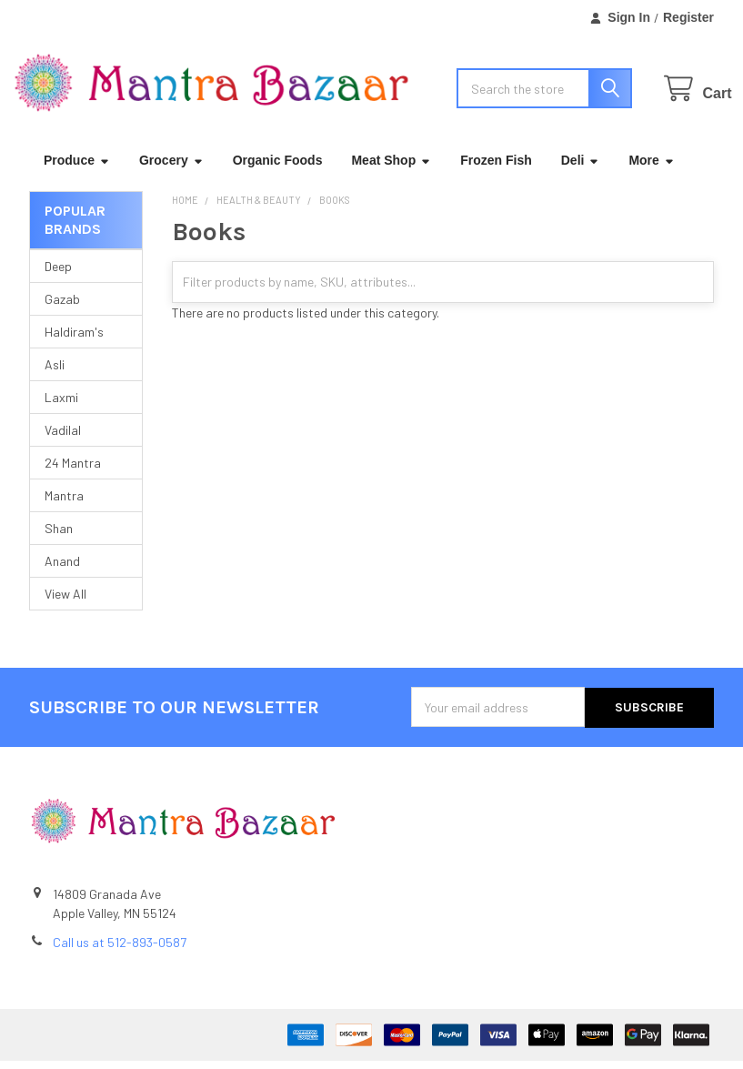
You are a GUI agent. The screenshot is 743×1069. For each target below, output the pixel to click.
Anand (62, 571)
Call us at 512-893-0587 (119, 950)
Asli (55, 374)
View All (65, 603)
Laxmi (61, 407)
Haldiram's (74, 341)
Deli (580, 170)
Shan (59, 538)
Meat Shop (391, 170)
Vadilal (63, 440)
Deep (58, 276)
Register (688, 17)
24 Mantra (73, 472)
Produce (77, 170)
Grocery (171, 170)
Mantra (64, 505)
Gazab (62, 309)
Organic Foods (278, 170)
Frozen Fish (496, 170)
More (651, 170)
